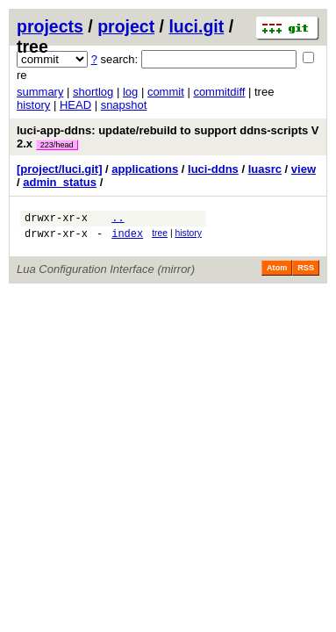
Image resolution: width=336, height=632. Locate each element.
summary (40, 91)
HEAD (75, 104)
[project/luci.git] (60, 169)
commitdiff (219, 91)
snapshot (124, 104)
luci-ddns (213, 169)
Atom (277, 273)
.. (117, 219)
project (125, 26)
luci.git (196, 26)
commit (165, 91)
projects (50, 26)
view (303, 169)
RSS (305, 273)
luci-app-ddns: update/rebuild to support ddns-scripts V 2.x (168, 137)
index (127, 238)
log (130, 91)
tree (160, 236)
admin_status (60, 182)
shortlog (93, 91)
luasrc (265, 169)
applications (144, 169)
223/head (57, 144)
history (33, 104)
